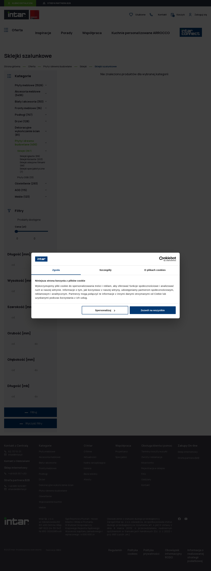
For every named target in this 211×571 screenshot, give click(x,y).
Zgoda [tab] (56, 269)
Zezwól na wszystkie (153, 310)
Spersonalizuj (105, 310)
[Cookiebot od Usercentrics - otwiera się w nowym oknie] (161, 259)
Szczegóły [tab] (105, 269)
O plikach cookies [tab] (155, 269)
